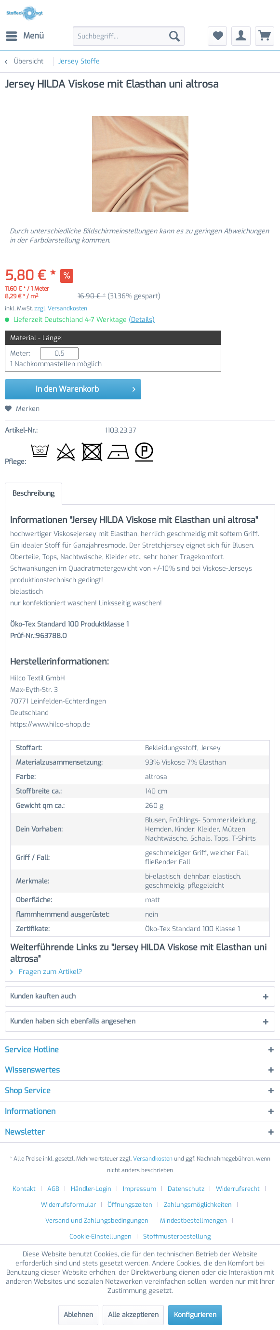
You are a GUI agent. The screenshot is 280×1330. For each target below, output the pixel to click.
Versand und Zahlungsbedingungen (96, 1220)
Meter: (20, 353)
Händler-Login (91, 1189)
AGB (53, 1189)
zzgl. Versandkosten (60, 308)
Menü (25, 34)
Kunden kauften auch (43, 996)
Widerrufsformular (68, 1205)
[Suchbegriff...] (129, 36)
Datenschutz (186, 1189)
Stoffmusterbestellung (177, 1236)
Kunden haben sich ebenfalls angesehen (72, 1021)
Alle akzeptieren (133, 1314)
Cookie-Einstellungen (100, 1236)
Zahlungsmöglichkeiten (198, 1205)
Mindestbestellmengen (193, 1220)
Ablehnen (78, 1314)
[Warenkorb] (264, 36)
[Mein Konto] (241, 36)
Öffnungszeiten (129, 1205)
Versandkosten (153, 1159)
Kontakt (24, 1189)
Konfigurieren (195, 1314)
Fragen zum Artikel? (46, 971)
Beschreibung (33, 493)
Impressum (139, 1189)
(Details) (142, 319)
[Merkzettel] (217, 36)
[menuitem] (24, 36)
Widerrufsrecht (238, 1189)
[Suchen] (174, 36)
